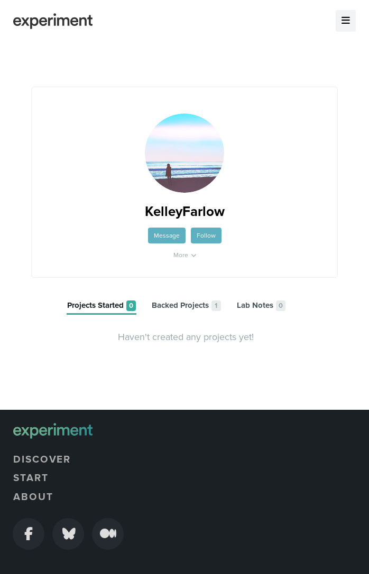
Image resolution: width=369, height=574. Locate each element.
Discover (42, 459)
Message (167, 235)
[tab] (101, 306)
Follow (206, 235)
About (33, 497)
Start (31, 478)
